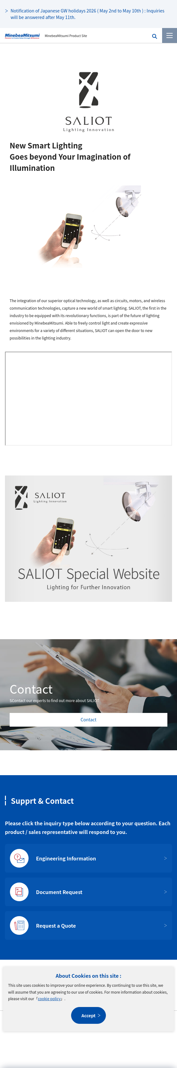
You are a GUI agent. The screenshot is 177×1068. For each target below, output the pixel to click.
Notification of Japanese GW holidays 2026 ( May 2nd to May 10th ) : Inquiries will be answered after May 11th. (87, 13)
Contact (89, 719)
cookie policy (49, 998)
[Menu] (169, 35)
